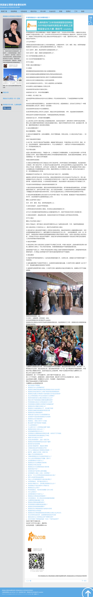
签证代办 (34, 11)
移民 (29, 594)
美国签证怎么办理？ (34, 487)
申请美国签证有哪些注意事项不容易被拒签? (41, 404)
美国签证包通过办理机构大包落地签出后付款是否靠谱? (44, 393)
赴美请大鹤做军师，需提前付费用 (38, 446)
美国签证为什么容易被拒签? (36, 387)
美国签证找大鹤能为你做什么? (37, 406)
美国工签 (4, 11)
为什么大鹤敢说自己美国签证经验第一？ (40, 450)
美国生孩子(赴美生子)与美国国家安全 (39, 414)
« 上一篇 (28, 580)
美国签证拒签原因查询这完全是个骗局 (39, 441)
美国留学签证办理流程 (34, 510)
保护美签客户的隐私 (34, 385)
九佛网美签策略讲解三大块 (36, 500)
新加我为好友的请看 (34, 444)
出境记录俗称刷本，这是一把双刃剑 (38, 439)
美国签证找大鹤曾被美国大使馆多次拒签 (40, 508)
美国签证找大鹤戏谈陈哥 (35, 412)
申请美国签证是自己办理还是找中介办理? (40, 402)
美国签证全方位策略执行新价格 (37, 462)
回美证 (68, 11)
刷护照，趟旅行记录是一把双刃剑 (38, 452)
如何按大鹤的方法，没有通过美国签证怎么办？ (42, 483)
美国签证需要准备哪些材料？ (36, 502)
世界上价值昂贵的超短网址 (36, 477)
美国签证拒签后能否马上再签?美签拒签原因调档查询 (43, 391)
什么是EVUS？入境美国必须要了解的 (39, 427)
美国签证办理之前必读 (34, 464)
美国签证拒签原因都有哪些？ (36, 506)
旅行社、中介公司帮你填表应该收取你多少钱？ (42, 475)
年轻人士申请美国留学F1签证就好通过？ (40, 479)
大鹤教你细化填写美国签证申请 (37, 448)
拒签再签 (14, 11)
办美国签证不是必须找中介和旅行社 (38, 485)
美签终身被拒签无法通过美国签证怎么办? (40, 398)
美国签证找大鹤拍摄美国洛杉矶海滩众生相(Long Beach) (44, 512)
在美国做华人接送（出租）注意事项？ (39, 473)
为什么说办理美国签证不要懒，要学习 (39, 458)
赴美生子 (20, 594)
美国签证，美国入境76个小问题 (37, 421)
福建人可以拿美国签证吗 (35, 454)
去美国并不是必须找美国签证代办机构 (39, 416)
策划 (9, 594)
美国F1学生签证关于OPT (35, 437)
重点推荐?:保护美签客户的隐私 (37, 423)
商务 (14, 594)
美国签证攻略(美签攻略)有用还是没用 (39, 410)
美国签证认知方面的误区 (35, 418)
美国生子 (19, 55)
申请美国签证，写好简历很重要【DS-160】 (41, 489)
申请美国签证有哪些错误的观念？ (38, 504)
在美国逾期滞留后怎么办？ (36, 431)
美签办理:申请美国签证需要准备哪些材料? (40, 400)
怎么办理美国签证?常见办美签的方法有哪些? (41, 396)
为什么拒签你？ (32, 492)
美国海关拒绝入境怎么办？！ (36, 429)
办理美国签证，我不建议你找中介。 (38, 481)
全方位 (6, 594)
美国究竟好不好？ (33, 469)
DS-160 (43, 11)
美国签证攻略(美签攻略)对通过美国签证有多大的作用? (44, 389)
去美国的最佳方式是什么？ (36, 460)
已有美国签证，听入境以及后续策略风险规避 (41, 498)
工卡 (75, 11)
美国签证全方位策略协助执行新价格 (38, 467)
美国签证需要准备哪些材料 (13, 5)
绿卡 (27, 594)
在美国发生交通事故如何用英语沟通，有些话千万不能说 (44, 433)
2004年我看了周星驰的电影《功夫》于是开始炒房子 (43, 519)
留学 (16, 594)
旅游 (82, 11)
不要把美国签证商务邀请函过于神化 (38, 435)
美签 (60, 11)
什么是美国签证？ (33, 425)
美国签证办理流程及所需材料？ (37, 496)
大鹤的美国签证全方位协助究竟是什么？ (40, 456)
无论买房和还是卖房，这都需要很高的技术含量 (42, 515)
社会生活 (52, 11)
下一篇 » (84, 580)
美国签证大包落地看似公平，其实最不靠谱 (40, 408)
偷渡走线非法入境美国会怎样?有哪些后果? (40, 517)
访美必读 (24, 11)
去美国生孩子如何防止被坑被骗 (37, 471)
